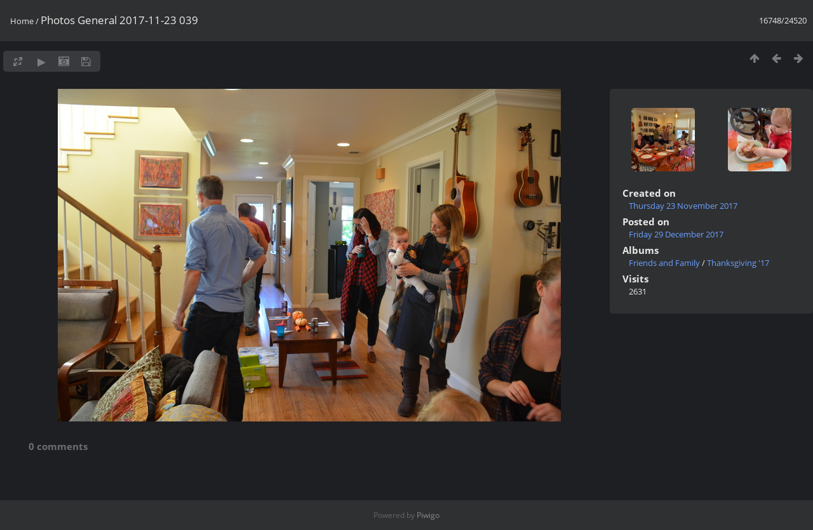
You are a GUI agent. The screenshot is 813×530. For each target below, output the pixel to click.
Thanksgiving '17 (738, 262)
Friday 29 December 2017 (676, 234)
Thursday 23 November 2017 (683, 205)
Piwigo (428, 515)
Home (22, 21)
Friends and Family (664, 262)
